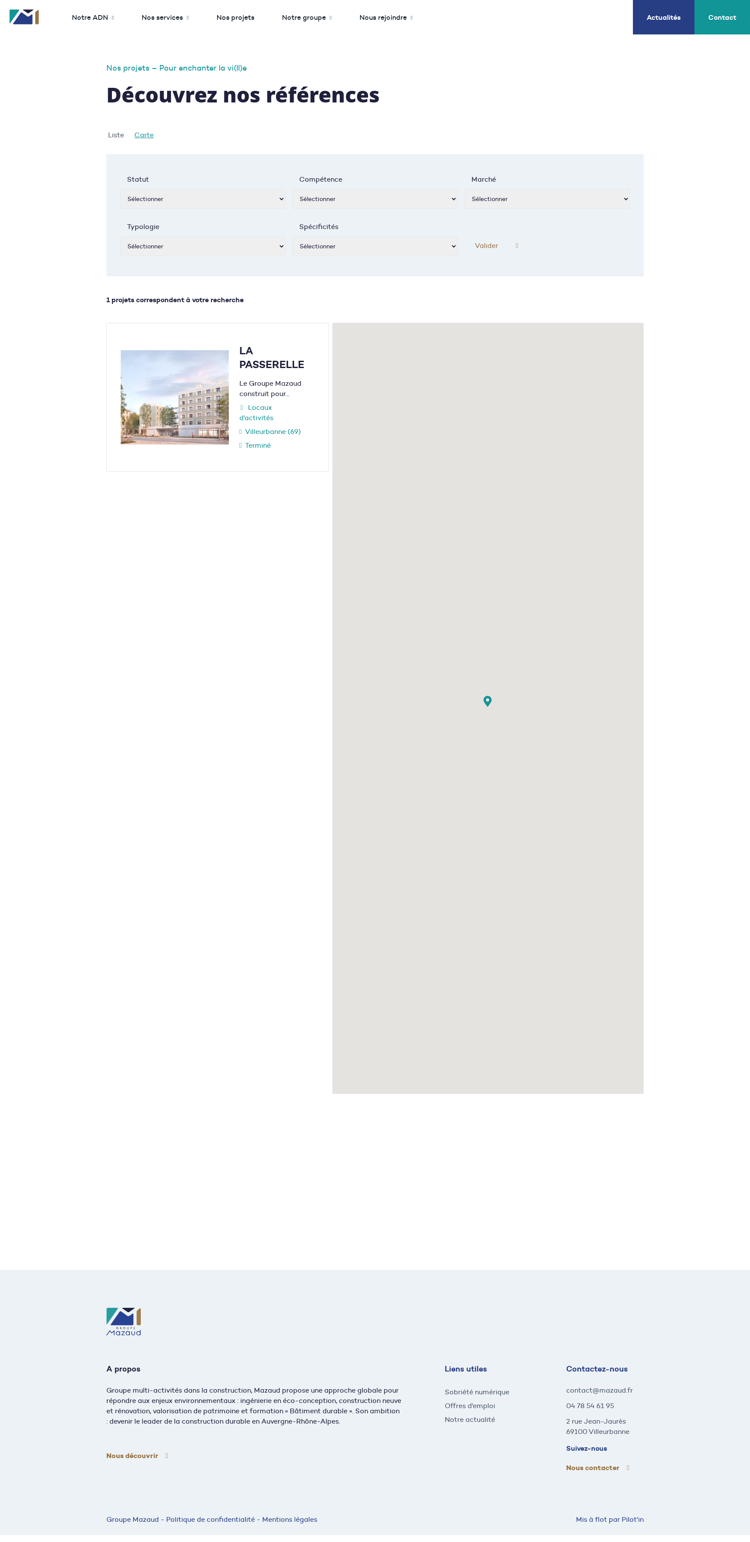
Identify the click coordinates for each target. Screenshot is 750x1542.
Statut (138, 179)
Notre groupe (304, 17)
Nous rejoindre (383, 17)
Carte (144, 135)
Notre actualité (470, 1419)
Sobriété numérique (477, 1392)
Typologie (143, 227)
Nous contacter (593, 1467)
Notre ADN (90, 17)
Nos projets (235, 17)
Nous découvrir (132, 1455)
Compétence (320, 179)
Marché (483, 179)
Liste (116, 135)
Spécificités (318, 227)
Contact (722, 17)
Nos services (162, 17)
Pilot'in (633, 1519)
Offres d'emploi (470, 1406)
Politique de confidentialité (210, 1519)
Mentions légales (289, 1519)
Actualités (664, 17)
